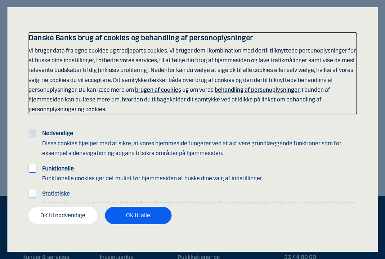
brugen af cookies (158, 89)
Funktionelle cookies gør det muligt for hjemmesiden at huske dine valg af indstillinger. (152, 173)
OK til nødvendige (62, 215)
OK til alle (138, 215)
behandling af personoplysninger (257, 89)
